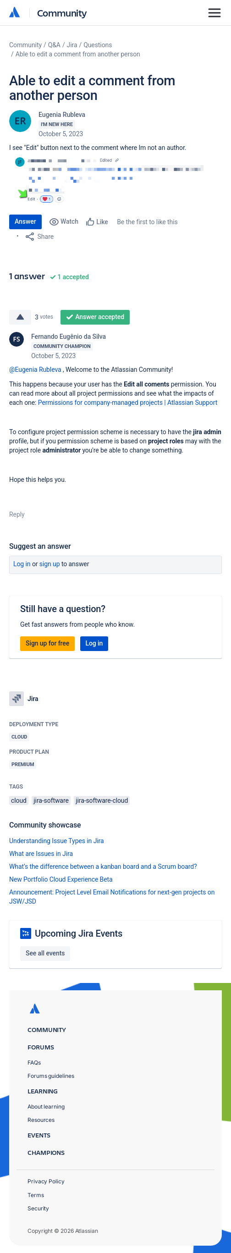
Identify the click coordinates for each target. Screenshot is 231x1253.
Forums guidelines (51, 1075)
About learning (46, 1106)
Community (62, 12)
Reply (17, 514)
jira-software (50, 800)
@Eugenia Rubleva (35, 369)
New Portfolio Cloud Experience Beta (61, 879)
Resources (41, 1119)
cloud (19, 800)
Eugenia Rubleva (61, 114)
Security (38, 1208)
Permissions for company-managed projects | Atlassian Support (128, 402)
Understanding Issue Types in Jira (56, 841)
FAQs (34, 1062)
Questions (97, 45)
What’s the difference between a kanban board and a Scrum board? (103, 866)
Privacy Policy (46, 1181)
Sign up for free (47, 643)
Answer (25, 221)
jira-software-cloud (102, 800)
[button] (115, 178)
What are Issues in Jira (41, 853)
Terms (36, 1195)
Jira (72, 45)
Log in (22, 564)
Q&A (54, 45)
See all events (45, 953)
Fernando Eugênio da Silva (68, 336)
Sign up (49, 564)
